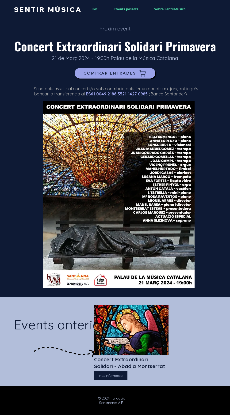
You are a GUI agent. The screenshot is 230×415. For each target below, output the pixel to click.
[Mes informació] (110, 375)
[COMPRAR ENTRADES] (115, 73)
